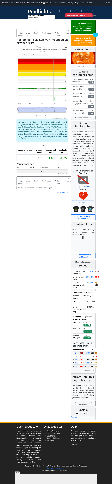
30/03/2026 (90, 271)
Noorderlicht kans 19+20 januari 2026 (83, 95)
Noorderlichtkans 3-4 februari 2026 (83, 88)
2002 (76, 356)
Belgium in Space (53, 438)
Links (83, 3)
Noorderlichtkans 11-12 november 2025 (83, 112)
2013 (76, 359)
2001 (76, 353)
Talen (106, 3)
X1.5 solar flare (83, 58)
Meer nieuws (83, 66)
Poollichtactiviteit (31, 3)
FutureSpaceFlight (53, 433)
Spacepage (51, 436)
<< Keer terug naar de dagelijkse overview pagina (36, 188)
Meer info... (75, 445)
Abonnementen (83, 186)
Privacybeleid (61, 468)
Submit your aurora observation (83, 403)
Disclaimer (50, 468)
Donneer (83, 202)
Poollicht (74, 417)
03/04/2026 (90, 282)
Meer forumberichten (83, 118)
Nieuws (5, 3)
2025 (76, 363)
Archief (55, 3)
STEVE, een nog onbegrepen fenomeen (83, 81)
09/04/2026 (90, 277)
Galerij (70, 3)
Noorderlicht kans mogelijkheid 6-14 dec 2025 (83, 104)
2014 (88, 363)
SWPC (42, 145)
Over (89, 3)
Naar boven (62, 192)
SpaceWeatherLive (54, 431)
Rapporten (45, 3)
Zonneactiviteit (15, 3)
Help (76, 3)
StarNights (51, 440)
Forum (63, 3)
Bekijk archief (47, 33)
